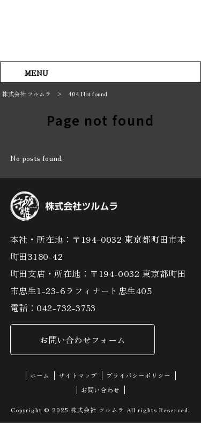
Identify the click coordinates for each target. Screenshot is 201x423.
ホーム (39, 376)
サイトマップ (77, 376)
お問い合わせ (100, 390)
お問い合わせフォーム (82, 340)
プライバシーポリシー (138, 376)
